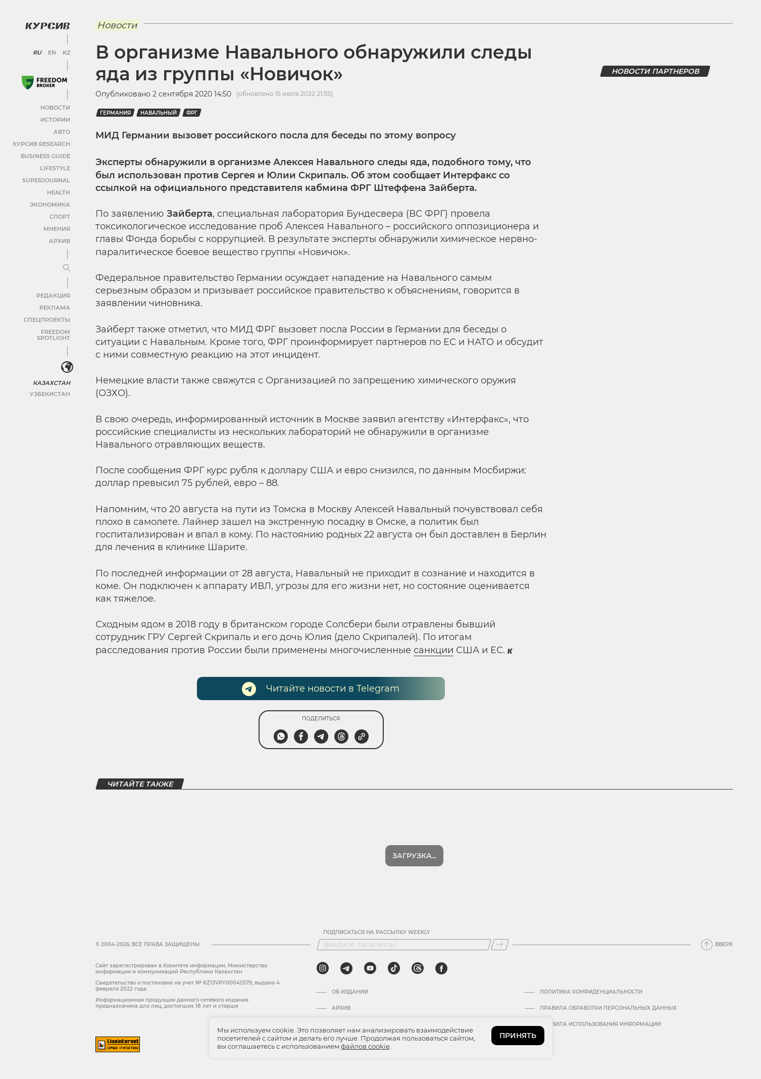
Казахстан (51, 374)
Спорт (59, 214)
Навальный (158, 113)
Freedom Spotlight (39, 329)
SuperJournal (47, 178)
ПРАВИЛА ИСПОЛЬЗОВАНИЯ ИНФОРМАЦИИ (600, 1024)
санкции (433, 650)
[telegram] (346, 968)
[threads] (418, 968)
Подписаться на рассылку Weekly (376, 932)
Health (57, 190)
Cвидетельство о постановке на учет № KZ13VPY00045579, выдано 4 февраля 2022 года (187, 985)
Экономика (50, 202)
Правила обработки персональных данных (608, 1008)
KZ (64, 50)
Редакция (53, 293)
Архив (58, 238)
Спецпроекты (47, 317)
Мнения (56, 226)
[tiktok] (394, 968)
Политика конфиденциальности (591, 992)
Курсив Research (42, 141)
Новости (55, 105)
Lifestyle (54, 166)
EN (51, 50)
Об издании (350, 992)
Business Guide (45, 154)
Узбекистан (50, 385)
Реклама (54, 305)
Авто (61, 129)
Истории (55, 117)
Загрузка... (414, 855)
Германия (115, 113)
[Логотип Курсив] (45, 23)
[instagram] (323, 968)
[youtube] (370, 968)
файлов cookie (365, 1046)
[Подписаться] (500, 944)
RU (36, 50)
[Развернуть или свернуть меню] (64, 266)
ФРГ (191, 113)
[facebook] (441, 968)
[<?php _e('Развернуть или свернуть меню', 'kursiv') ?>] (65, 359)
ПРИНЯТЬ (517, 1035)
